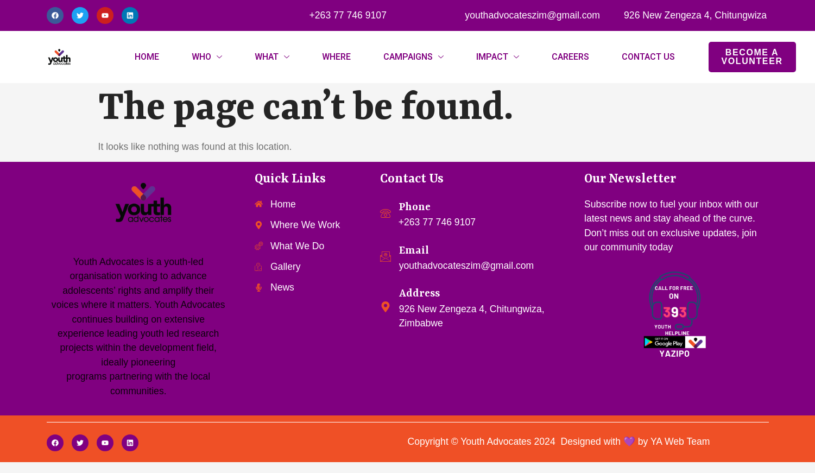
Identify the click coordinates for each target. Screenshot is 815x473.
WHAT (267, 57)
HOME (147, 57)
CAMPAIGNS (408, 57)
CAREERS (570, 57)
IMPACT (492, 57)
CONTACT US (648, 57)
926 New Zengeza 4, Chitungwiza (695, 15)
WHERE (336, 57)
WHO (201, 57)
